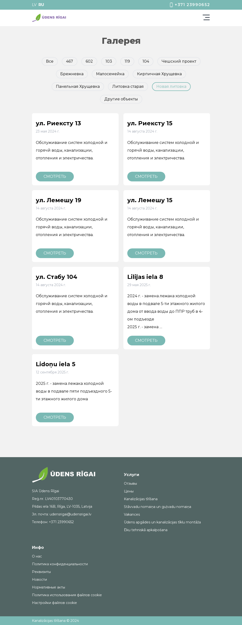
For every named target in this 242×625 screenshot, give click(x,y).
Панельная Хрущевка (78, 86)
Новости (39, 579)
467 (69, 61)
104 (146, 61)
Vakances (132, 514)
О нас (37, 556)
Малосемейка (110, 74)
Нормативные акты (48, 587)
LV (34, 4)
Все (49, 61)
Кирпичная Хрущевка (159, 74)
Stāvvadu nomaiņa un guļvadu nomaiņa (157, 507)
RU (41, 4)
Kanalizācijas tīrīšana (141, 499)
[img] (49, 18)
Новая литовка (171, 86)
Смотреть (55, 176)
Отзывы (130, 483)
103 (109, 61)
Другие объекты (121, 99)
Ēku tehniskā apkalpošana (145, 530)
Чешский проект (179, 61)
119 (127, 61)
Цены (129, 491)
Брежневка (71, 74)
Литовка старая (128, 86)
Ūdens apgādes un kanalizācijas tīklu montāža (162, 522)
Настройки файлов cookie (54, 603)
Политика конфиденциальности (60, 564)
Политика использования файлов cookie (67, 595)
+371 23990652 (189, 4)
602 (89, 61)
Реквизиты (41, 572)
